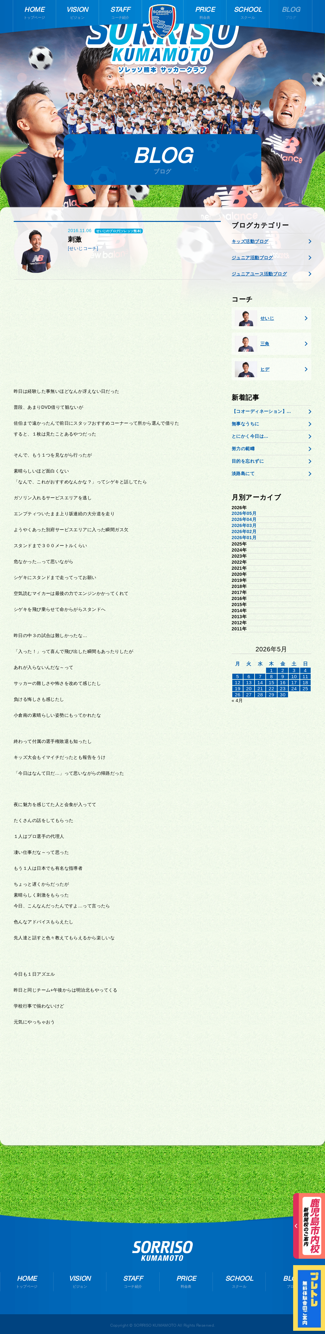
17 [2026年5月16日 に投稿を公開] (294, 682)
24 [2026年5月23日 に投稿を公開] (294, 688)
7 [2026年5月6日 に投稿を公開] (260, 676)
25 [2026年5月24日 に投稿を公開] (305, 688)
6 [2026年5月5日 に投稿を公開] (249, 676)
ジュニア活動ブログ (252, 257)
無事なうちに (245, 423)
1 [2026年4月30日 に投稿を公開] (271, 670)
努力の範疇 (243, 448)
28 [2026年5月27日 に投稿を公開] (260, 694)
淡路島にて (243, 473)
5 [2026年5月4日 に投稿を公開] (237, 676)
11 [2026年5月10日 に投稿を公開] (305, 676)
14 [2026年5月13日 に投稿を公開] (260, 682)
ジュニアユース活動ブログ (259, 273)
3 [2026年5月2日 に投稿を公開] (293, 670)
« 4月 (237, 700)
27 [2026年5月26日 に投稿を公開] (249, 694)
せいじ (254, 318)
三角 (252, 344)
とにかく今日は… (250, 436)
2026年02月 (244, 531)
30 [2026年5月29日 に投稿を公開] (283, 694)
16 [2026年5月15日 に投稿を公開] (283, 682)
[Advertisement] (117, 333)
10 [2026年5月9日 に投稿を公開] (294, 676)
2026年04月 (244, 519)
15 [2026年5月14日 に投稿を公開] (271, 682)
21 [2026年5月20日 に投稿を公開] (260, 688)
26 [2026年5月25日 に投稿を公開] (238, 694)
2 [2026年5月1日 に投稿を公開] (282, 670)
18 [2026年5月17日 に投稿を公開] (305, 682)
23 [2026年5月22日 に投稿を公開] (283, 688)
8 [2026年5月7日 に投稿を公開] (271, 676)
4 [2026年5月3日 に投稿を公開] (305, 670)
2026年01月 (244, 537)
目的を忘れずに (248, 461)
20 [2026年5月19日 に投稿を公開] (249, 688)
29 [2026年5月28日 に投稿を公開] (271, 694)
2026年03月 (244, 525)
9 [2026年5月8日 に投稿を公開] (282, 676)
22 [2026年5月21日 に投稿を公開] (271, 688)
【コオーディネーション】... (261, 411)
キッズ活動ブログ (250, 241)
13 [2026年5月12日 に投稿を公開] (249, 682)
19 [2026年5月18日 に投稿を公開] (238, 688)
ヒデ (252, 369)
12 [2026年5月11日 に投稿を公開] (238, 682)
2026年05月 (244, 513)
